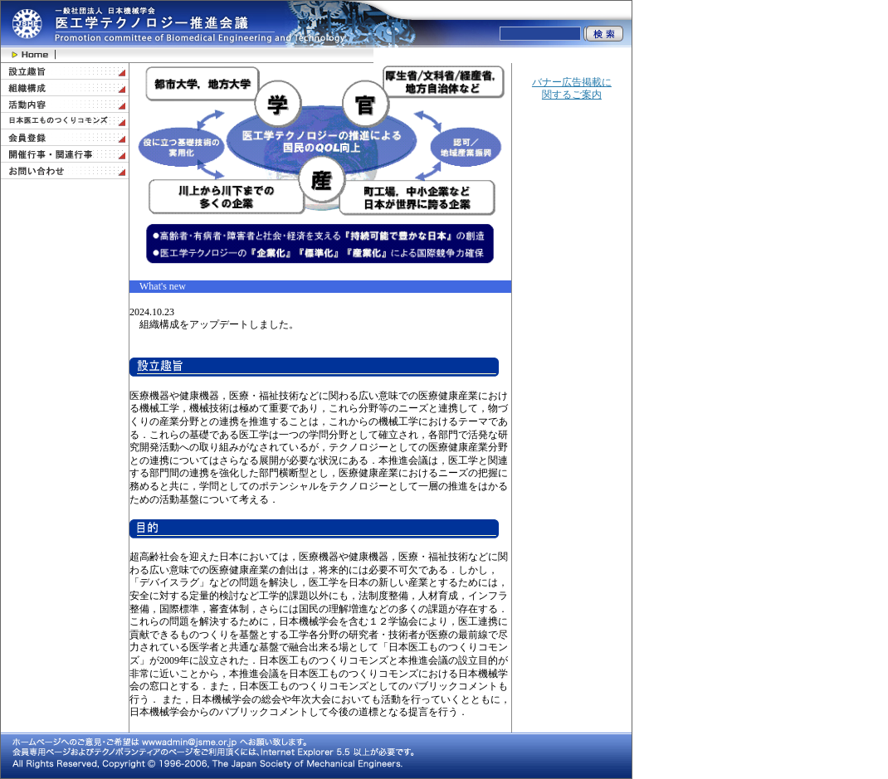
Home (28, 55)
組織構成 (65, 88)
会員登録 (65, 137)
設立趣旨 (65, 71)
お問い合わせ (65, 171)
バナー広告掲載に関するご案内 (572, 88)
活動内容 (65, 104)
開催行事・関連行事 (65, 154)
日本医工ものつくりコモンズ (65, 121)
